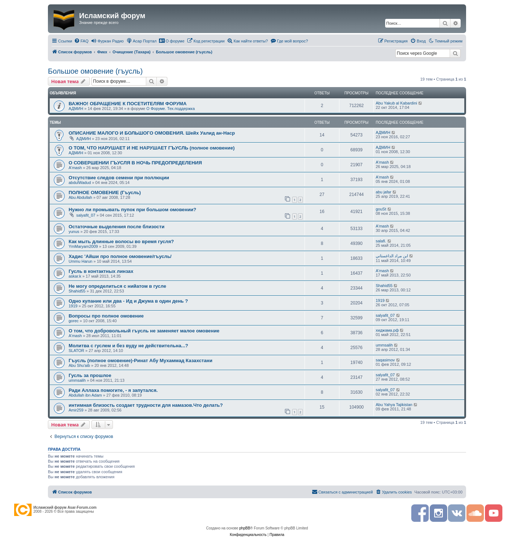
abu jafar (383, 192)
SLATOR (76, 350)
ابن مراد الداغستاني (392, 256)
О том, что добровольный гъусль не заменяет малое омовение (144, 330)
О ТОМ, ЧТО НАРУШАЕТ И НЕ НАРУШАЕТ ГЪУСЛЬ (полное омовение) (151, 148)
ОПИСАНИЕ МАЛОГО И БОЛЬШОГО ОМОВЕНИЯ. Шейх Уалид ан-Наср (152, 133)
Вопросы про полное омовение (106, 316)
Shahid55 (77, 291)
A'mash (75, 167)
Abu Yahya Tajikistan (394, 404)
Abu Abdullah (80, 197)
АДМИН (76, 108)
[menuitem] (81, 41)
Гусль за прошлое (90, 375)
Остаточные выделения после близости (116, 226)
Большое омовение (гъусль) (95, 71)
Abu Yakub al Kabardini (396, 103)
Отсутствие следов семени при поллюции (119, 177)
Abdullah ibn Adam (85, 395)
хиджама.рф (387, 330)
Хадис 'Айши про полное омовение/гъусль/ (120, 256)
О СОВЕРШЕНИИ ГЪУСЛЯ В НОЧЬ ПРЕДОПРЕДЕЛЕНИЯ (135, 162)
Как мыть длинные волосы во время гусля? (121, 241)
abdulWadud (80, 182)
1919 (73, 306)
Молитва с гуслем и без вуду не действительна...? (128, 345)
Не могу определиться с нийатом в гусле (117, 286)
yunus (74, 231)
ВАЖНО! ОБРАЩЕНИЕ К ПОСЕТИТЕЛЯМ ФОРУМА (128, 103)
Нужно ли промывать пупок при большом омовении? (132, 209)
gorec (74, 321)
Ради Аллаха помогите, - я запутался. (113, 390)
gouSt (381, 209)
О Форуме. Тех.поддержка (170, 108)
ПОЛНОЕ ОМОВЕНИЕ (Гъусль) (105, 192)
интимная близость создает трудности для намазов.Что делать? (146, 405)
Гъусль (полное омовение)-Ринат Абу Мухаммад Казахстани (140, 360)
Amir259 (76, 410)
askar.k (75, 276)
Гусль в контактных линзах (101, 271)
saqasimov (385, 360)
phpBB (244, 528)
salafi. (381, 241)
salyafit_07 (85, 215)
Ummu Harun (80, 261)
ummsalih (384, 345)
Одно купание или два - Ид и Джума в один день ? (128, 301)
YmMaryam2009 (83, 246)
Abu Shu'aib (79, 365)
